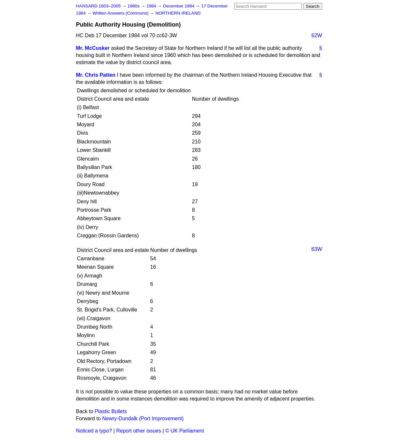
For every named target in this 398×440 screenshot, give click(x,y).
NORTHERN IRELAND (177, 13)
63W (317, 249)
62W (317, 35)
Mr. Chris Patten (96, 75)
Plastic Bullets (111, 411)
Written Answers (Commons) (121, 13)
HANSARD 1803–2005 (98, 6)
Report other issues (138, 431)
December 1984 (179, 6)
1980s (134, 6)
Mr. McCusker (93, 48)
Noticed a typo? (94, 431)
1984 (151, 6)
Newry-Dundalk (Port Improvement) (143, 418)
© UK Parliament (184, 431)
